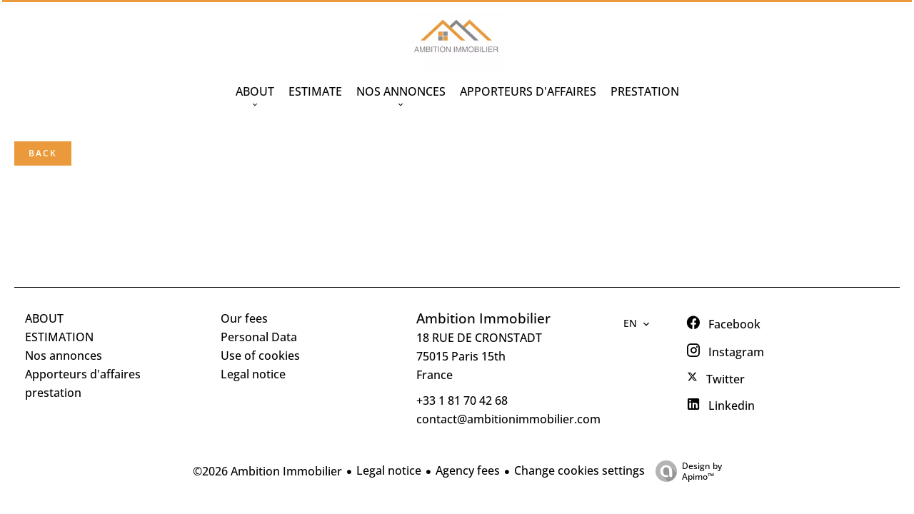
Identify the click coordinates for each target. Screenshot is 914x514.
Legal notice (388, 470)
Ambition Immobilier (483, 318)
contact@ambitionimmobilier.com (508, 419)
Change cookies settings (579, 470)
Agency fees (468, 470)
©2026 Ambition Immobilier (267, 471)
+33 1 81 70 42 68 (462, 400)
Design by (685, 471)
